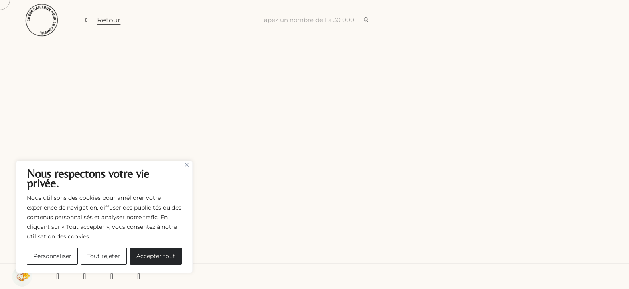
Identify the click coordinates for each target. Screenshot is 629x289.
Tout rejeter (103, 256)
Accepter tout (155, 256)
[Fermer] (187, 165)
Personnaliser (52, 256)
